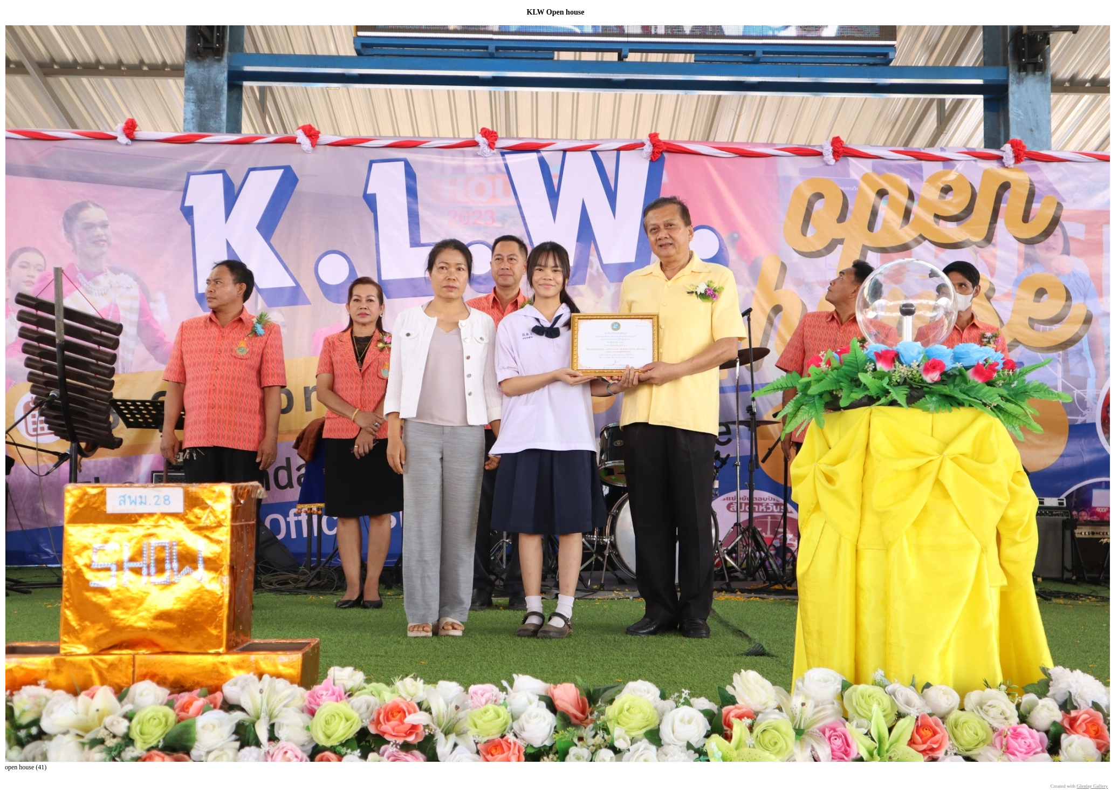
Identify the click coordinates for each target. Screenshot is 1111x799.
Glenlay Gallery (1092, 786)
